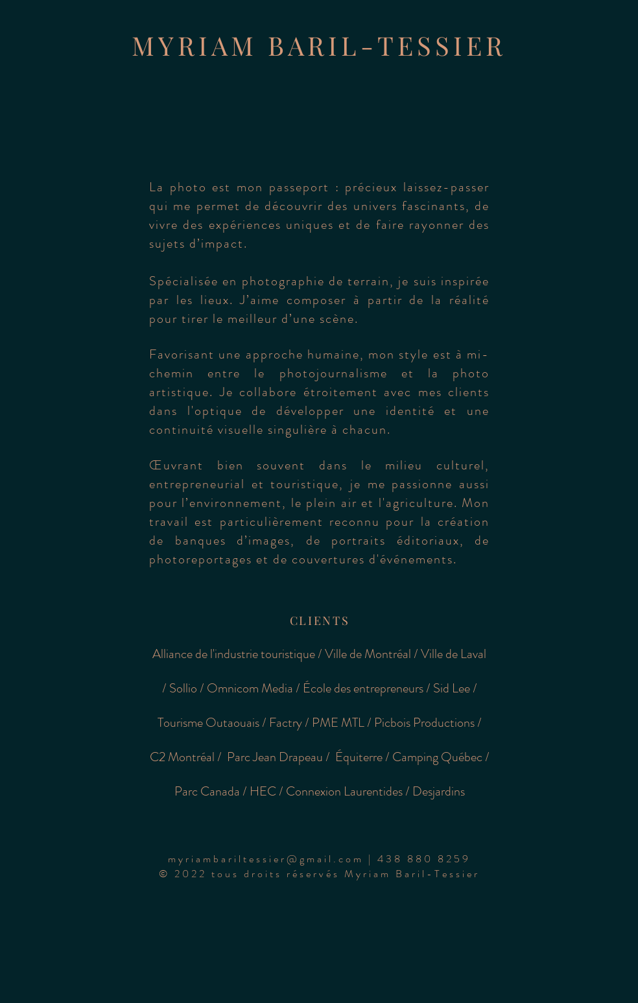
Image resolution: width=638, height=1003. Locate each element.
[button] (319, 859)
